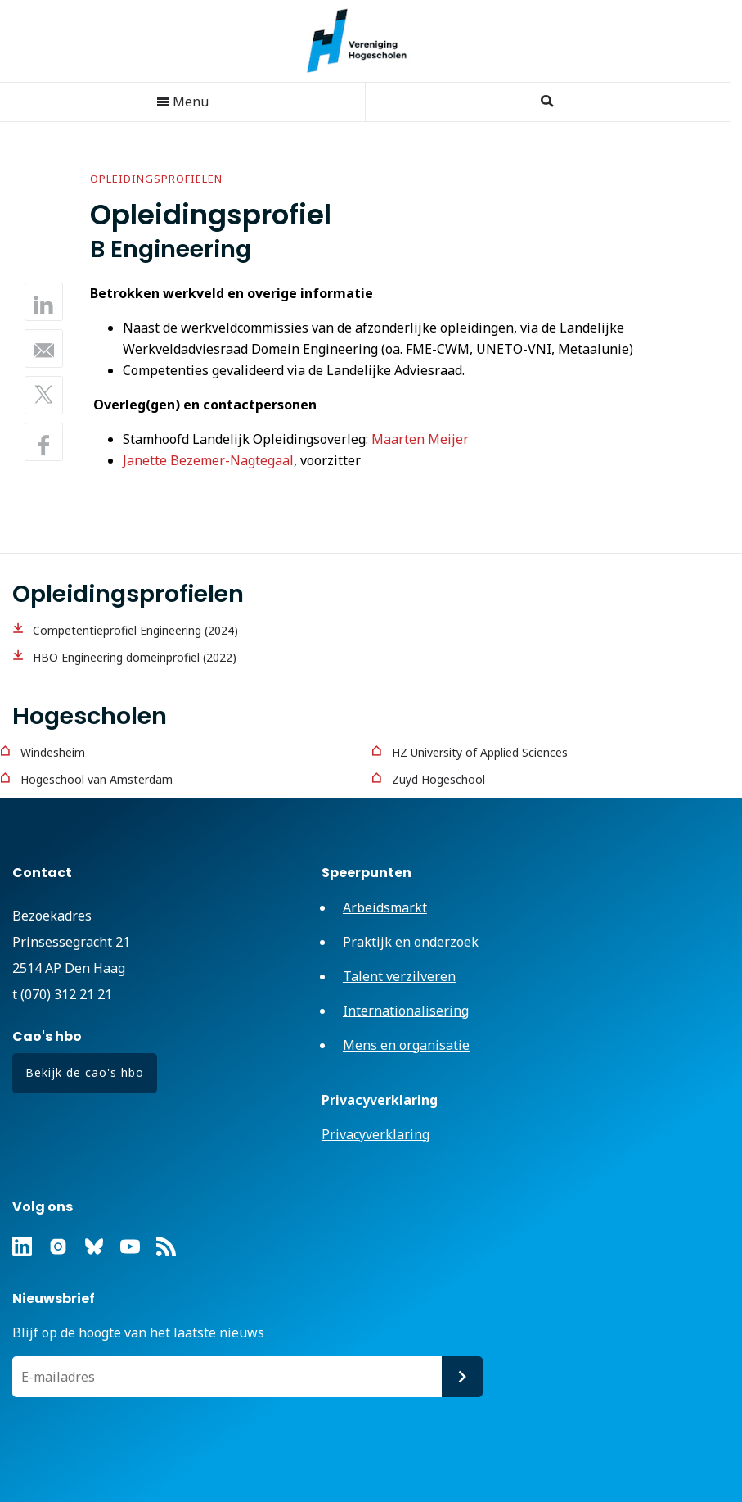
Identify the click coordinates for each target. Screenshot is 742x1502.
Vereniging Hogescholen (365, 41)
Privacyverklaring (375, 1134)
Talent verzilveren (399, 976)
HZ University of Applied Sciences (480, 752)
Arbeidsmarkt (385, 907)
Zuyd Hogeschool (438, 779)
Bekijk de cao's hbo (84, 1072)
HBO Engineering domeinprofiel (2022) (134, 657)
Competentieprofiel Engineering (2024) (135, 630)
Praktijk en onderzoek (411, 942)
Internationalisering (406, 1011)
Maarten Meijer (420, 439)
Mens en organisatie (406, 1045)
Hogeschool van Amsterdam (96, 779)
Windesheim (52, 752)
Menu (182, 102)
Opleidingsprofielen (156, 178)
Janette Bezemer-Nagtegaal (208, 460)
